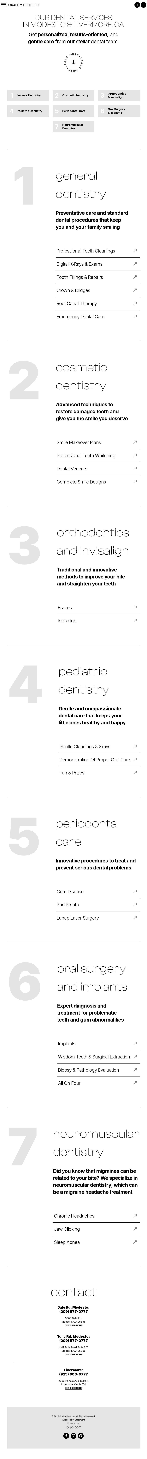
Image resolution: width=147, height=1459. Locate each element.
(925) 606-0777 (73, 1374)
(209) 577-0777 (73, 1311)
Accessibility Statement (73, 1420)
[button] (137, 5)
